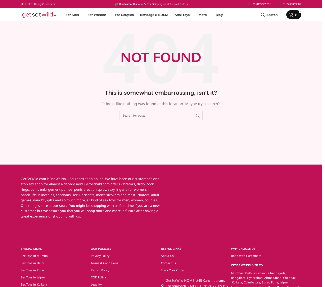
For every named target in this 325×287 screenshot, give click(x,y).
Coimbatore (252, 284)
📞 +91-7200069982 (289, 4)
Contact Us (168, 265)
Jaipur (284, 284)
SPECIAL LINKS (31, 251)
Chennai (289, 280)
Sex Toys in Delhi (32, 265)
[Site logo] (39, 15)
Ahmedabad (272, 280)
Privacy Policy (100, 258)
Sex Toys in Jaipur (33, 279)
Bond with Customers (246, 258)
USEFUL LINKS (171, 251)
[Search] (269, 16)
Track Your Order (173, 272)
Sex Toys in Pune (32, 272)
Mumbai (237, 275)
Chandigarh (276, 275)
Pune (274, 284)
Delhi (248, 275)
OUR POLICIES (101, 251)
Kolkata (236, 284)
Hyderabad (255, 280)
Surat (265, 284)
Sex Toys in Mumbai (35, 258)
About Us (167, 258)
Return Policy (100, 272)
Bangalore (238, 280)
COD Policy (98, 279)
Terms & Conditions (104, 265)
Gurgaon (260, 275)
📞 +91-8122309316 (259, 4)
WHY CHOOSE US (243, 251)
